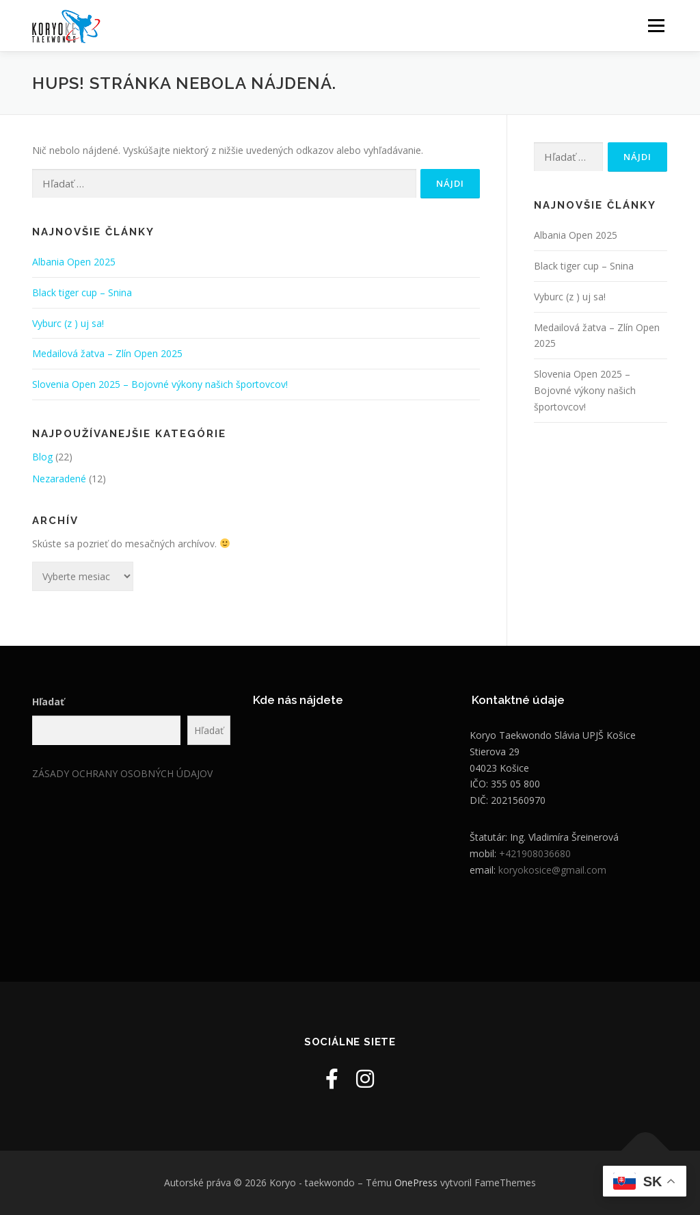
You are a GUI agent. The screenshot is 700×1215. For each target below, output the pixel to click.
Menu (656, 25)
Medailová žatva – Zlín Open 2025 (107, 353)
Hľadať (48, 701)
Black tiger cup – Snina (82, 292)
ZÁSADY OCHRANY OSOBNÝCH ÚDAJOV (122, 773)
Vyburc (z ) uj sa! (68, 323)
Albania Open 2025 (74, 261)
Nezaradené (59, 478)
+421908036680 (535, 853)
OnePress (416, 1182)
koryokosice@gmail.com (552, 869)
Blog (42, 456)
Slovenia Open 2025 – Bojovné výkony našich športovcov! (160, 384)
